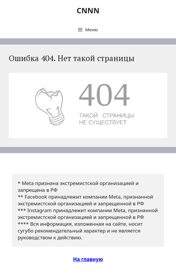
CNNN (87, 10)
